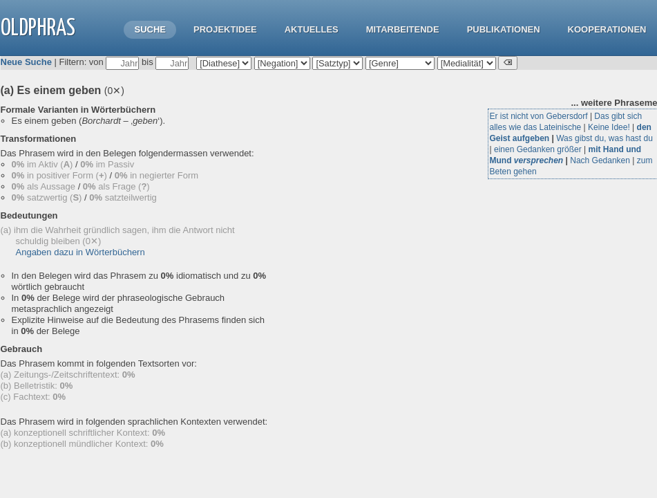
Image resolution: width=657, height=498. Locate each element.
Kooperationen (607, 29)
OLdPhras (38, 28)
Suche (150, 29)
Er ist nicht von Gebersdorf (539, 116)
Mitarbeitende (402, 29)
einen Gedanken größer (538, 149)
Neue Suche (26, 62)
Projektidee (225, 29)
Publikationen (503, 29)
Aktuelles (312, 29)
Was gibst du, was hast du (604, 138)
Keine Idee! (609, 127)
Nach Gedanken (600, 160)
